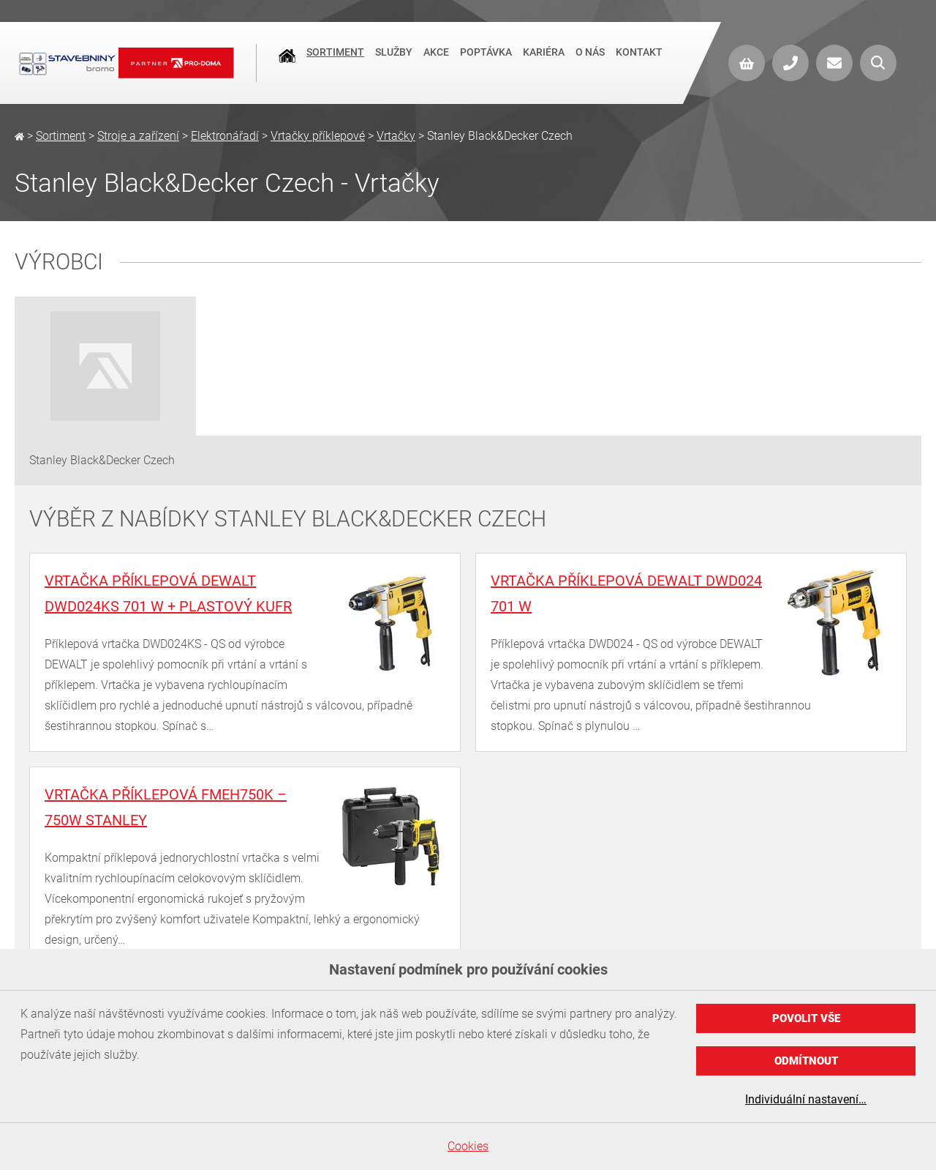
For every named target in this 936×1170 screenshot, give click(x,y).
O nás (590, 61)
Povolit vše (806, 1018)
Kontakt (639, 61)
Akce (436, 61)
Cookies (468, 1146)
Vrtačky (396, 136)
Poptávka (486, 61)
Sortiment (335, 61)
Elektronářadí (225, 136)
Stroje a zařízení (138, 136)
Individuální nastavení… (806, 1099)
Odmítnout (806, 1060)
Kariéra (544, 61)
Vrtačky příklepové (318, 136)
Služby (393, 61)
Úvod (287, 63)
